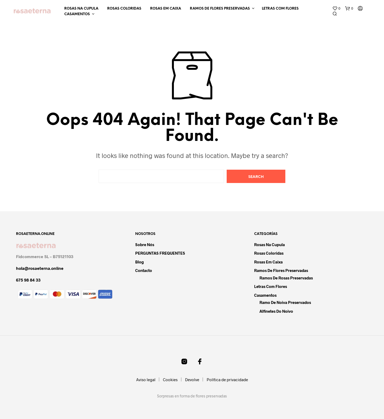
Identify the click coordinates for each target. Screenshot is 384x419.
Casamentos (77, 14)
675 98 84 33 (28, 279)
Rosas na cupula (81, 8)
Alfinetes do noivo (276, 311)
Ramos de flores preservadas (220, 8)
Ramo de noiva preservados (285, 302)
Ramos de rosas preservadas (286, 277)
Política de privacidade (227, 379)
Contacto (143, 270)
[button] (336, 8)
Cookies (170, 379)
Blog (139, 261)
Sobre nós (144, 244)
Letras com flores (280, 8)
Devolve (192, 379)
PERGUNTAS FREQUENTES (160, 253)
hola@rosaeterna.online (39, 268)
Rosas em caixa (165, 8)
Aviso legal (145, 379)
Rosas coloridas (124, 8)
